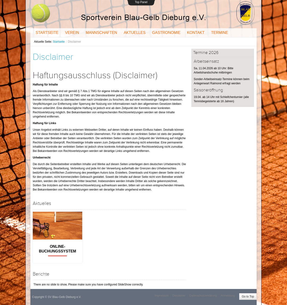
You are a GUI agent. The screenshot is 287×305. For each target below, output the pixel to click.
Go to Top (248, 296)
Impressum (161, 295)
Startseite (59, 41)
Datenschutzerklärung (203, 295)
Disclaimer (53, 57)
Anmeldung (228, 295)
